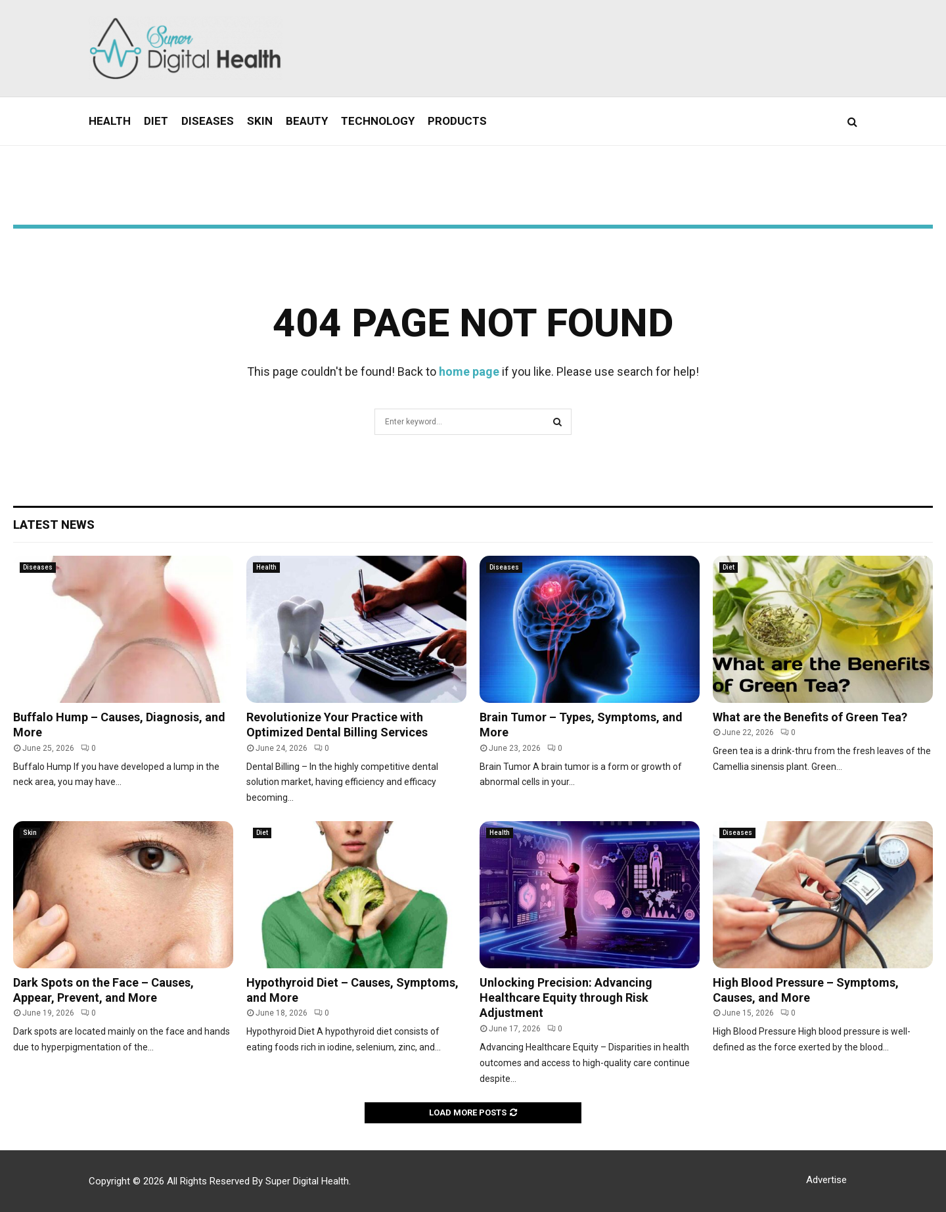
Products (457, 120)
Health (110, 120)
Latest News (54, 524)
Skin (260, 120)
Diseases (207, 120)
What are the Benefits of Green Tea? (810, 717)
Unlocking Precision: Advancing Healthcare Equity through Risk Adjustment (566, 998)
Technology (378, 120)
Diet (156, 120)
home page (469, 371)
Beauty (307, 120)
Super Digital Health (307, 1181)
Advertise (826, 1180)
